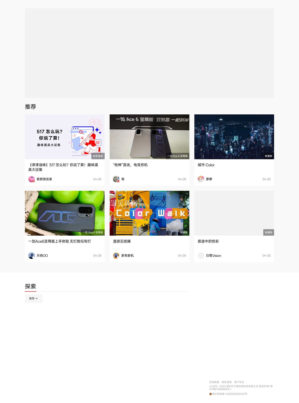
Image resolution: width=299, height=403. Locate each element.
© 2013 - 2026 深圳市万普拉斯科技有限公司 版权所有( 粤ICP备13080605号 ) (241, 388)
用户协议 (239, 382)
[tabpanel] (107, 319)
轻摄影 (268, 156)
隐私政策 (227, 382)
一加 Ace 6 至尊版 (177, 156)
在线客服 (214, 382)
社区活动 (98, 156)
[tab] (30, 287)
